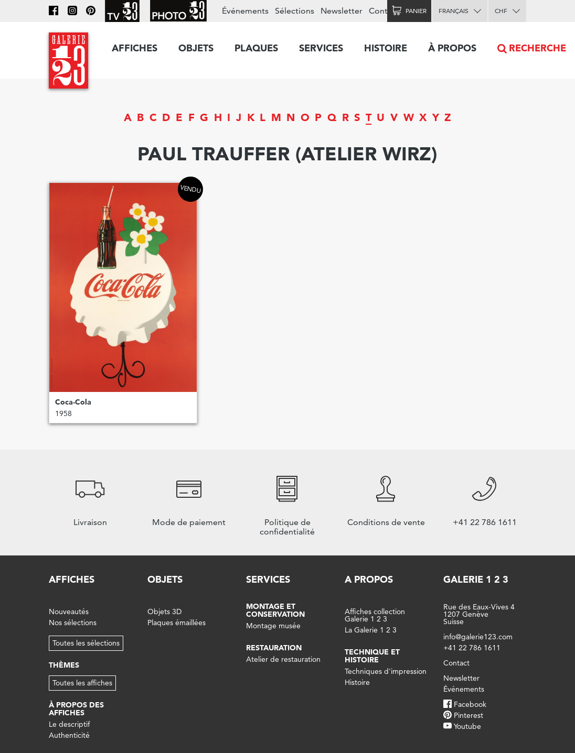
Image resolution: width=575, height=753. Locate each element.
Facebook (470, 704)
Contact (384, 11)
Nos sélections (73, 622)
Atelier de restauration (283, 659)
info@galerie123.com (478, 636)
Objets (196, 48)
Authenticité (69, 735)
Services (321, 48)
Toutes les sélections (86, 643)
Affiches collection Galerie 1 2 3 (375, 615)
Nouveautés (69, 611)
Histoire (385, 48)
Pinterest (468, 715)
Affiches (134, 48)
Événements (245, 11)
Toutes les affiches (82, 682)
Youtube (467, 726)
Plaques (256, 48)
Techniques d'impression (386, 671)
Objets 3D (164, 611)
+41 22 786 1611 (472, 647)
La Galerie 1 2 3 (371, 630)
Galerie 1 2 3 (475, 579)
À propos (452, 48)
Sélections (294, 11)
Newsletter (342, 11)
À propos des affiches (76, 708)
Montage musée (273, 625)
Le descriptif (69, 724)
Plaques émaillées (176, 622)
